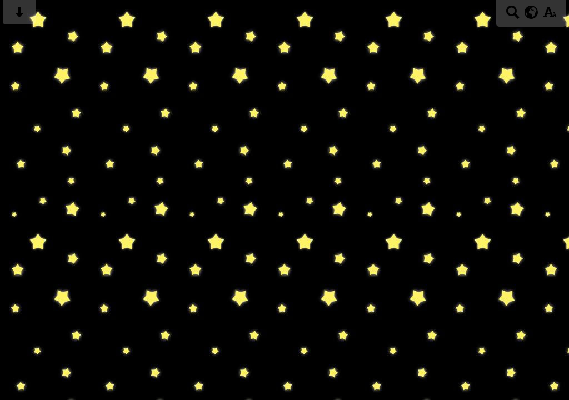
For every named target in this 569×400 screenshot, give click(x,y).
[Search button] (513, 16)
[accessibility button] (550, 16)
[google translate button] (531, 12)
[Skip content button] (19, 16)
